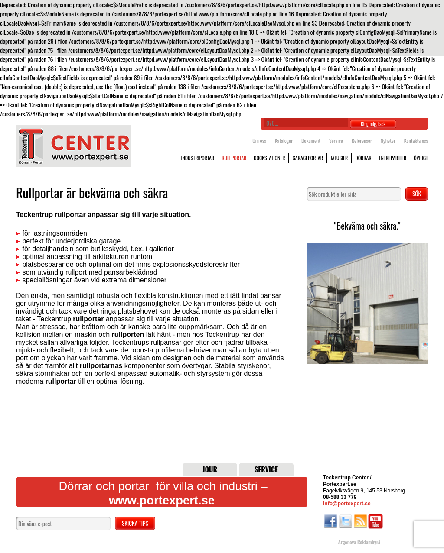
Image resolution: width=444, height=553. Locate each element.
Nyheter (388, 140)
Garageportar (307, 158)
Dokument (310, 140)
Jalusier (339, 158)
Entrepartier (392, 158)
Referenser (362, 140)
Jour (209, 469)
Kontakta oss (416, 140)
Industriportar (197, 158)
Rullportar (234, 158)
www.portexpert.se (162, 500)
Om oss (259, 140)
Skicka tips (135, 523)
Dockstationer (269, 158)
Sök (416, 193)
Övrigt (421, 158)
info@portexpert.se (347, 504)
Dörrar (363, 158)
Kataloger (284, 140)
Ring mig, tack (373, 123)
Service (336, 140)
